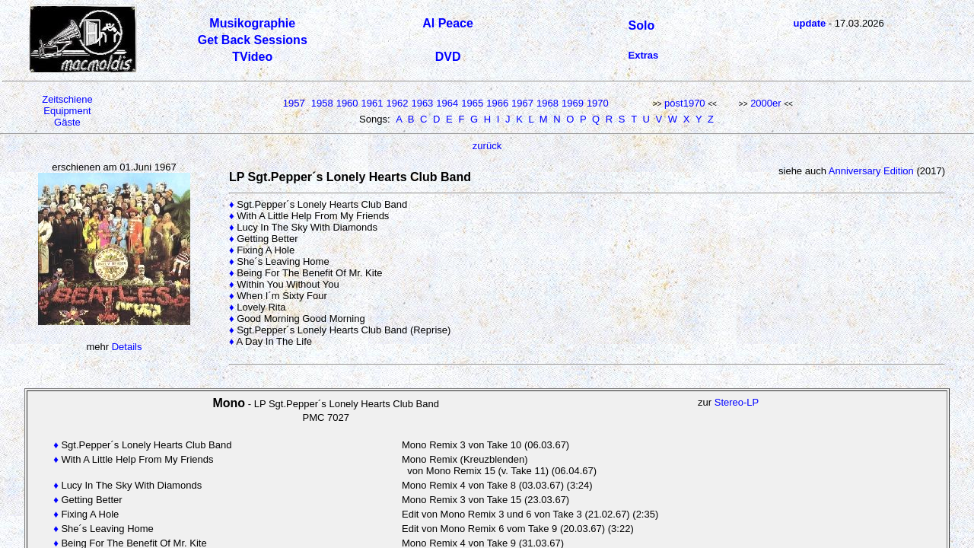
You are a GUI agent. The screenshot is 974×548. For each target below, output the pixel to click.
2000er (765, 103)
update (810, 23)
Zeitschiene (67, 99)
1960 (347, 103)
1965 (472, 103)
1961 (372, 103)
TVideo (252, 56)
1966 (497, 103)
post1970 (684, 103)
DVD (448, 56)
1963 (422, 103)
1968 (547, 103)
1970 (598, 103)
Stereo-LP (737, 402)
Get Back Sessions (252, 39)
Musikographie (252, 23)
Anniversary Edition (871, 171)
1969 (573, 103)
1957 (294, 103)
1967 (522, 103)
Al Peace (447, 23)
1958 (322, 103)
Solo (642, 25)
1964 (447, 103)
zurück (487, 145)
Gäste (67, 122)
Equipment (67, 110)
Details (127, 346)
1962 (398, 103)
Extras (644, 55)
